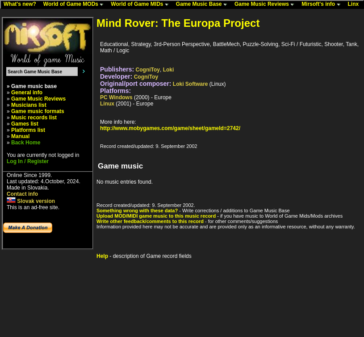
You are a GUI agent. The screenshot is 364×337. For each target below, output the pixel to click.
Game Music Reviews (266, 4)
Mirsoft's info (323, 4)
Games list (24, 124)
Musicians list (28, 105)
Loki (168, 70)
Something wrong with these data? (137, 210)
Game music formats (37, 111)
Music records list (34, 117)
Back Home (25, 142)
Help (102, 256)
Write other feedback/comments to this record (150, 221)
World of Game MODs (75, 4)
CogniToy (148, 70)
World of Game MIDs (141, 4)
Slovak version (31, 201)
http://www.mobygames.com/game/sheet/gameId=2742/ (170, 128)
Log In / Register (28, 161)
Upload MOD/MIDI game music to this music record (156, 216)
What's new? (22, 4)
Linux (107, 104)
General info (26, 92)
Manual (20, 136)
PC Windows (116, 97)
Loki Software (190, 84)
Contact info (22, 194)
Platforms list (28, 130)
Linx (355, 4)
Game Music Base (204, 4)
